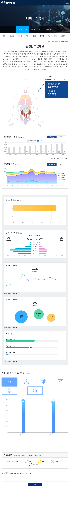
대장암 (34, 36)
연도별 (52, 137)
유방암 (4, 36)
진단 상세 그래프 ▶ (11, 293)
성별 (61, 164)
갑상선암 (11, 36)
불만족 (53, 461)
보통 (40, 461)
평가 (35, 484)
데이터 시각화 (55, 41)
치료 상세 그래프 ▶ (11, 361)
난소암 (20, 36)
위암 (49, 36)
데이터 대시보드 (22, 29)
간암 (55, 36)
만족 (27, 461)
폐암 (27, 36)
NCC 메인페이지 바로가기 (8, 3)
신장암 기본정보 (35, 46)
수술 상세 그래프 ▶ (11, 327)
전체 (61, 137)
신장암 (42, 36)
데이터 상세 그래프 (36, 29)
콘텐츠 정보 (48, 29)
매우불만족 (33, 464)
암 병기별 (52, 164)
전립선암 (63, 36)
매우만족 (12, 461)
